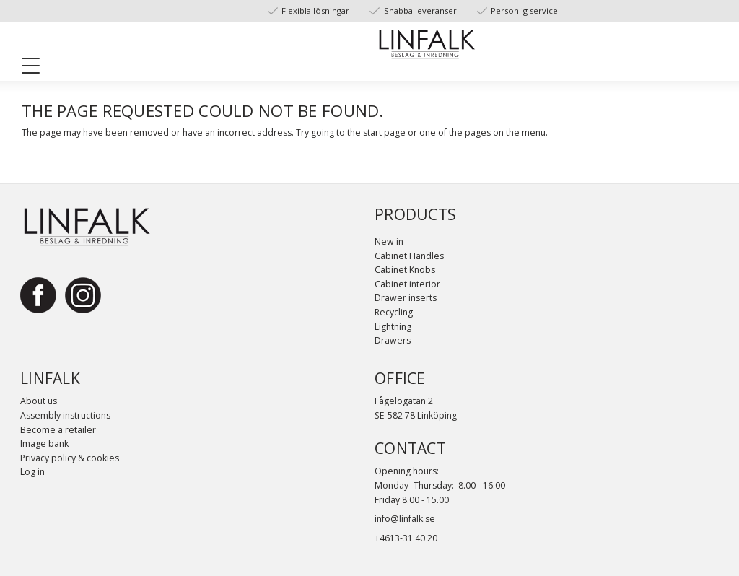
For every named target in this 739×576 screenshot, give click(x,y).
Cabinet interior (407, 284)
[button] (36, 68)
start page (384, 132)
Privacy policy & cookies (69, 458)
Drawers (393, 340)
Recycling (394, 312)
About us (38, 401)
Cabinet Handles (409, 256)
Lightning (393, 326)
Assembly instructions (65, 415)
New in (389, 241)
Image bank (44, 443)
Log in (32, 472)
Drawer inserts (406, 298)
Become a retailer (58, 430)
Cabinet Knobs (405, 269)
